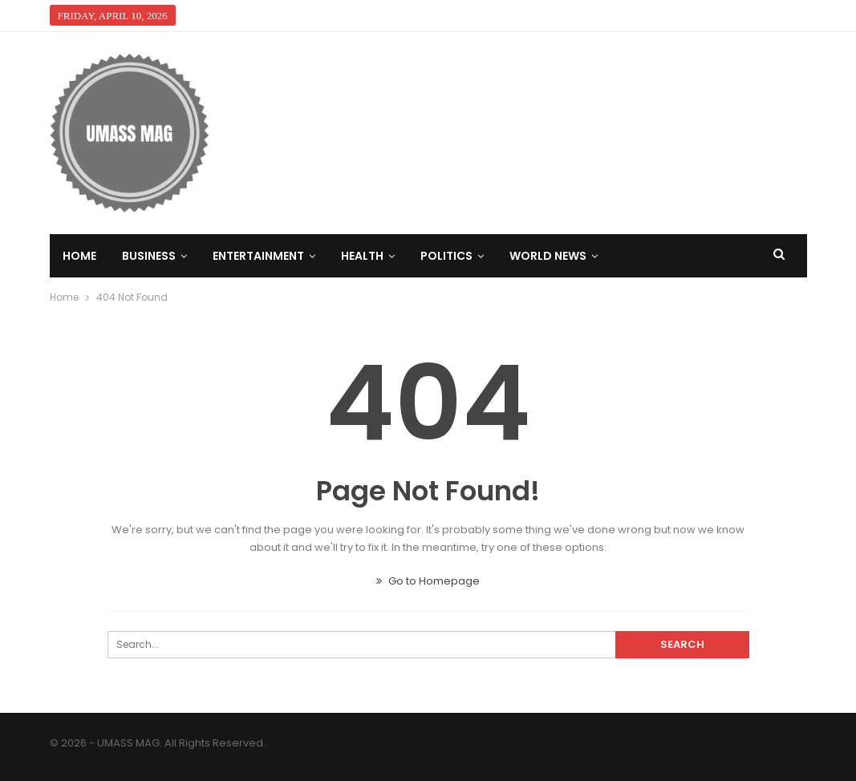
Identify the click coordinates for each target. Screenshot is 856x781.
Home (79, 256)
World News (547, 256)
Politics (446, 256)
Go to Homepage (428, 581)
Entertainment (258, 256)
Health (362, 256)
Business (149, 256)
